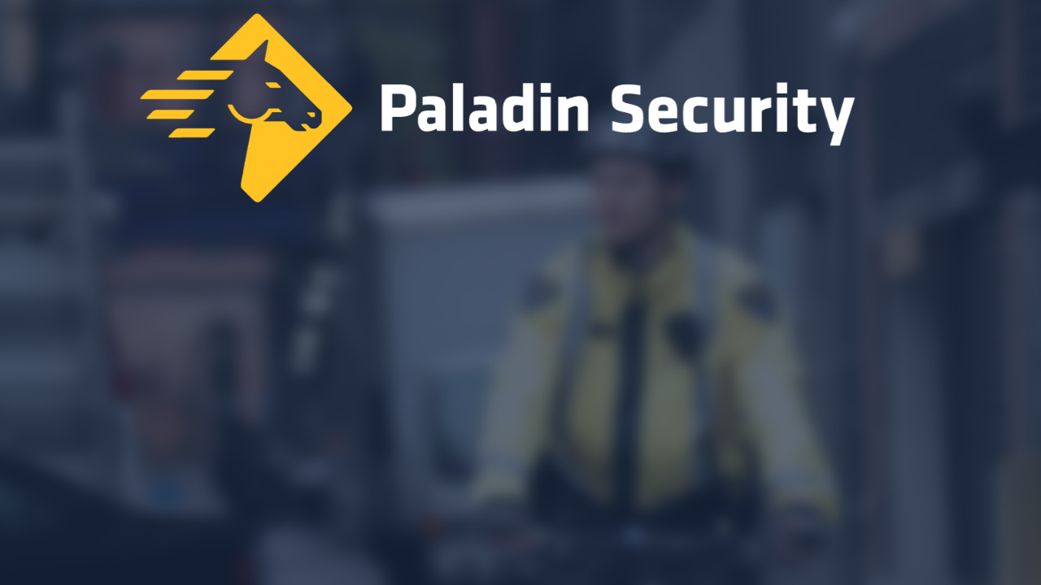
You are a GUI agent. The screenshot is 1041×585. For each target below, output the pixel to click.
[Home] (520, 112)
